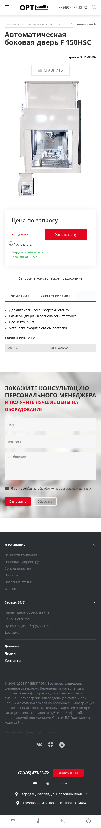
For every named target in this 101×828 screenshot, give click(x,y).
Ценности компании (21, 555)
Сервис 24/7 (15, 602)
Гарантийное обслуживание (27, 612)
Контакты (13, 660)
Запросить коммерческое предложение (50, 278)
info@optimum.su (54, 783)
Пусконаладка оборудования (27, 625)
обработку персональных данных (64, 488)
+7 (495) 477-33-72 (73, 7)
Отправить (18, 501)
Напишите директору (22, 561)
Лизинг (11, 653)
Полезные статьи (18, 582)
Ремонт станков (17, 619)
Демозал (12, 646)
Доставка (12, 632)
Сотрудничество (18, 568)
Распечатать (20, 243)
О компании (15, 545)
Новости (11, 575)
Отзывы (11, 588)
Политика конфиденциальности (30, 732)
